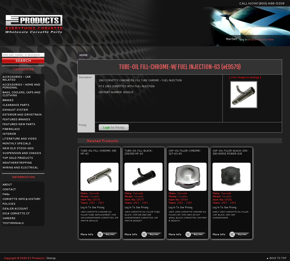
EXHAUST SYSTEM (15, 109)
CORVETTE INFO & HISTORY (21, 199)
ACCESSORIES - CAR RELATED (16, 78)
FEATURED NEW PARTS (18, 124)
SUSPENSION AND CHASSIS (21, 153)
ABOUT (7, 184)
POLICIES (8, 203)
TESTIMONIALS (13, 223)
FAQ (6, 194)
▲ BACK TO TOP (276, 258)
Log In (243, 39)
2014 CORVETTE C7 (16, 213)
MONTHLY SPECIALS (16, 143)
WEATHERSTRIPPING (17, 162)
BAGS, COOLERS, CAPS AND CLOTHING (21, 94)
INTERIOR (9, 133)
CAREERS (8, 218)
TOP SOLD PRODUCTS (17, 158)
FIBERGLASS (11, 129)
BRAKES (8, 100)
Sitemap (51, 258)
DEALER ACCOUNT (15, 208)
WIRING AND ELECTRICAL (20, 167)
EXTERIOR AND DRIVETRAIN (22, 114)
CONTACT (9, 189)
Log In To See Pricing (92, 207)
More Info (86, 234)
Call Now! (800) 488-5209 (261, 3)
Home (83, 55)
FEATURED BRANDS (16, 119)
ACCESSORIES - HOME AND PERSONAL (21, 86)
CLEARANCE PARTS (15, 105)
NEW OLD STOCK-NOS (18, 148)
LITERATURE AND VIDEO (19, 138)
